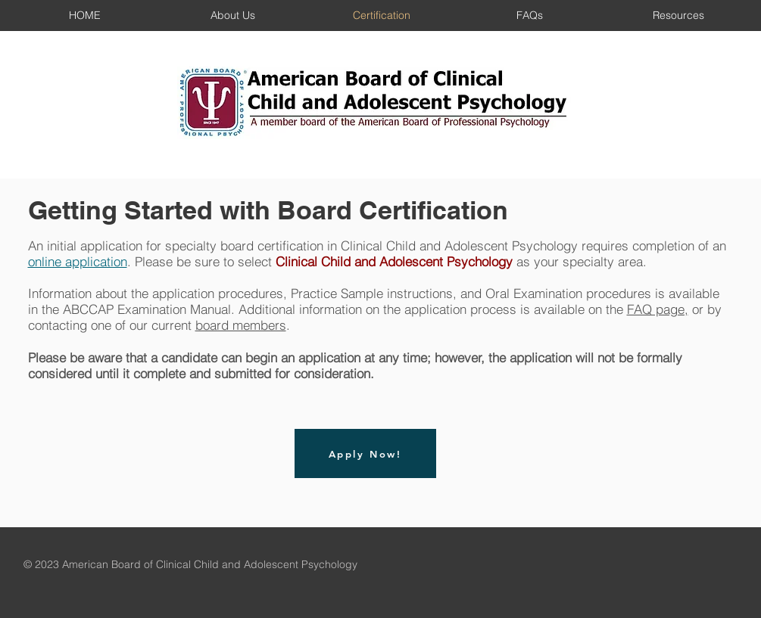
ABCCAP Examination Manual (147, 309)
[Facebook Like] (701, 565)
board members (240, 325)
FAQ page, (657, 309)
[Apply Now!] (365, 453)
